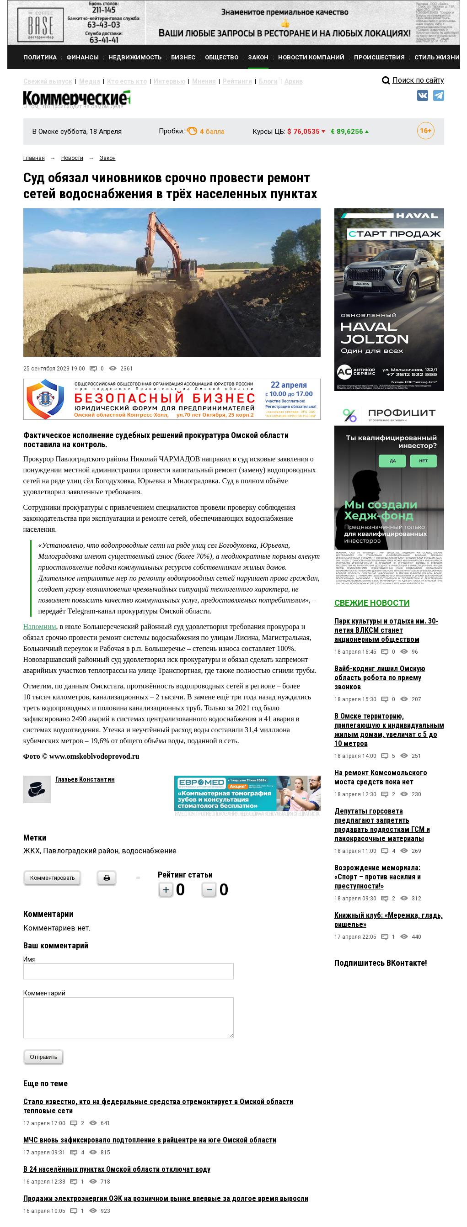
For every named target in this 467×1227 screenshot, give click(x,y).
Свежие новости (372, 607)
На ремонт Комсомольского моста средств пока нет (380, 781)
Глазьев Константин (85, 783)
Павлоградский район (80, 854)
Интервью (147, 81)
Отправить (46, 1061)
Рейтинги (206, 81)
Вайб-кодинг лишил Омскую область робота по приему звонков (379, 681)
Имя (29, 963)
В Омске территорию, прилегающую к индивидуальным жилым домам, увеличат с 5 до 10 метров (389, 734)
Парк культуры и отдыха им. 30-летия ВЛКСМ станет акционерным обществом (386, 634)
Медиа (80, 81)
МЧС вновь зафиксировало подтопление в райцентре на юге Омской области (149, 1143)
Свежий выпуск (43, 81)
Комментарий (44, 996)
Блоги (232, 81)
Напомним (39, 630)
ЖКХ (31, 854)
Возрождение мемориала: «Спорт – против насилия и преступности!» (377, 880)
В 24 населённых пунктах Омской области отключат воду (116, 1173)
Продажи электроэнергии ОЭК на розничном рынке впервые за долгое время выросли (165, 1202)
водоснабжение (149, 854)
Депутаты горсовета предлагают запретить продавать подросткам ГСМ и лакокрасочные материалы (382, 829)
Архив (254, 81)
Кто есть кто (112, 81)
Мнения (176, 81)
